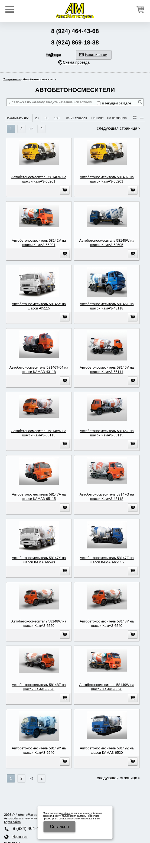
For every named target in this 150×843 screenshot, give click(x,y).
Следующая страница (117, 128)
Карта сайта (12, 821)
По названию (117, 118)
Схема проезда (76, 62)
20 (36, 118)
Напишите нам (96, 55)
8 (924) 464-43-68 (75, 31)
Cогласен (59, 826)
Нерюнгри (53, 55)
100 (56, 118)
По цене (97, 118)
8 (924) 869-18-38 (75, 42)
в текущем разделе (114, 103)
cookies (65, 813)
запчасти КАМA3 (35, 818)
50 (46, 118)
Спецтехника (12, 79)
